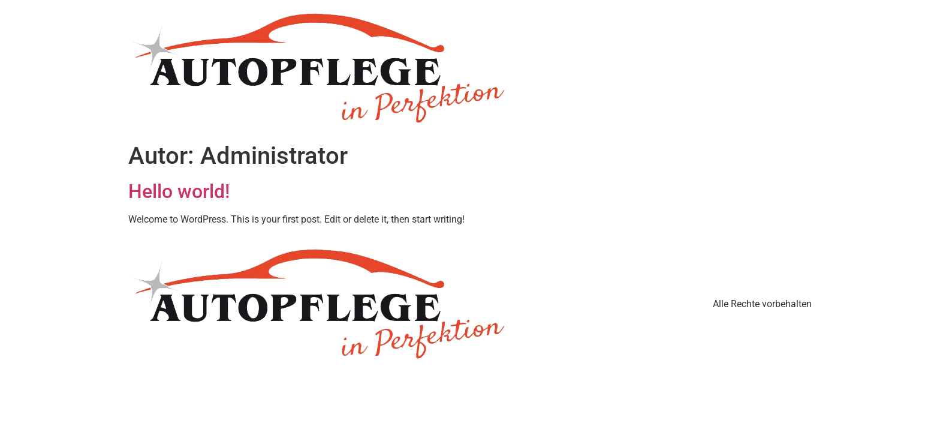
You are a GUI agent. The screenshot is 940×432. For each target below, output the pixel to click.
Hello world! (179, 191)
